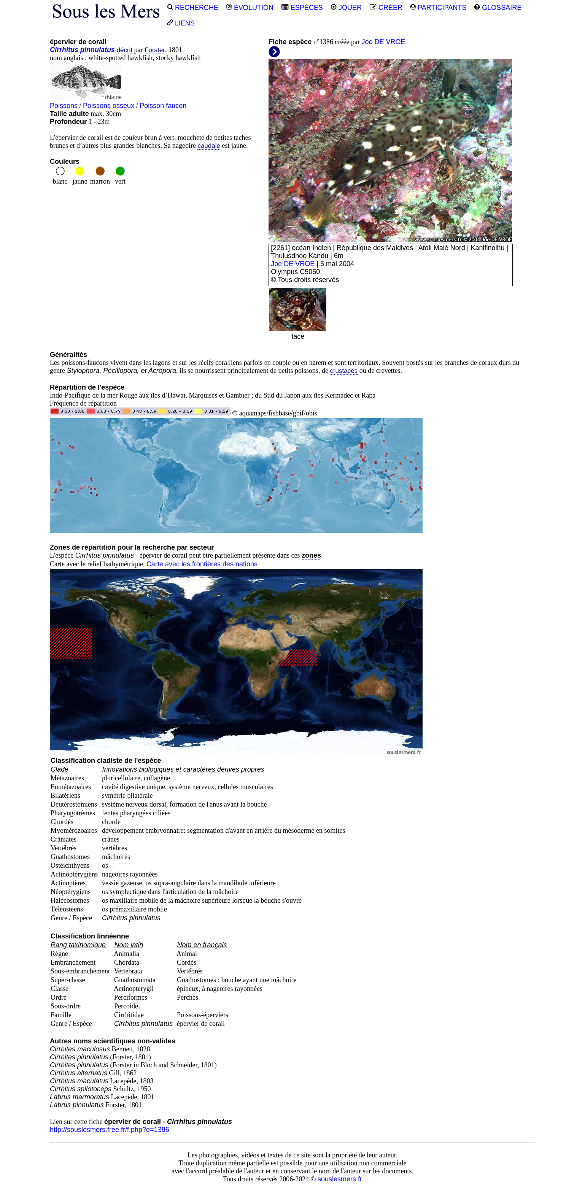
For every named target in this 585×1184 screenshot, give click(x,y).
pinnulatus (97, 50)
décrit (125, 50)
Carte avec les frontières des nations (202, 564)
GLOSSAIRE (497, 7)
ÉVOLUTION (249, 7)
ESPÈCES (302, 7)
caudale (208, 145)
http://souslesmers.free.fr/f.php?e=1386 (109, 1129)
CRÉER (385, 7)
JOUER (346, 7)
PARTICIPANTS (438, 7)
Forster (155, 50)
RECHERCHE (192, 7)
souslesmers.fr (340, 1179)
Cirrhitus (64, 50)
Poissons (64, 105)
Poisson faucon (163, 105)
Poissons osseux (108, 105)
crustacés (344, 370)
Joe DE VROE (383, 42)
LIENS (181, 23)
